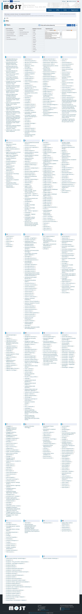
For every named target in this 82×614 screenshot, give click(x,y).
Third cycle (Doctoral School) (11, 39)
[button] (3, 1)
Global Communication (67, 179)
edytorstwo (28, 161)
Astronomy (27, 126)
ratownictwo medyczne (48, 432)
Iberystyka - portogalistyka (31, 238)
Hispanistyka (9, 238)
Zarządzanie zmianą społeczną (13, 595)
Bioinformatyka (47, 86)
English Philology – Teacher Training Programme (30, 191)
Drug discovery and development (10, 166)
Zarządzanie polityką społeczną (13, 583)
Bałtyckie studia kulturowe (49, 59)
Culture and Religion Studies (68, 89)
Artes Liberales (28, 118)
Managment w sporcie (30, 344)
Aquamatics (28, 97)
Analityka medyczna (29, 76)
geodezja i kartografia (67, 145)
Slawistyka (64, 431)
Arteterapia (28, 120)
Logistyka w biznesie (11, 363)
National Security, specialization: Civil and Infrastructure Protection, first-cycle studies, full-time (50, 356)
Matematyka (28, 347)
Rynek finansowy (47, 456)
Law (7, 336)
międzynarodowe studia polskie (32, 392)
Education (28, 149)
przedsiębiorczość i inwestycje (13, 496)
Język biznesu (46, 238)
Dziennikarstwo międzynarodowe (10, 186)
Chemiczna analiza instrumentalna (66, 74)
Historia (8, 239)
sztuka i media (65, 482)
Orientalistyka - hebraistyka (68, 356)
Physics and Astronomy (11, 446)
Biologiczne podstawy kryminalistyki (47, 95)
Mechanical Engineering (30, 356)
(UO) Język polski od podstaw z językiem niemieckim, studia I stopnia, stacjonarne (12, 91)
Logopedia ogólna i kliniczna (12, 368)
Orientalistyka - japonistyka (68, 361)
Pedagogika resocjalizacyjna (12, 438)
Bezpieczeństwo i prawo (49, 64)
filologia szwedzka (47, 200)
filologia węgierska (47, 203)
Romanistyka (46, 450)
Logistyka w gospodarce (11, 365)
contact (62, 609)
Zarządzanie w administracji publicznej (15, 590)
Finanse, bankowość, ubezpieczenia (47, 211)
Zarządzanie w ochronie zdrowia (13, 591)
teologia (8, 533)
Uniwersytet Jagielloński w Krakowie (52, 38)
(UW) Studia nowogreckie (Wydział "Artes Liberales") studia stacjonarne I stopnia (13, 127)
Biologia (45, 88)
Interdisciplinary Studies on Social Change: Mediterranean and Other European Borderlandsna (32, 274)
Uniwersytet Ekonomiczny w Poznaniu (52, 35)
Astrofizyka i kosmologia (30, 123)
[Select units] (60, 33)
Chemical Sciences (66, 72)
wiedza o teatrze (66, 525)
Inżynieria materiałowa (30, 306)
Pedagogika (9, 426)
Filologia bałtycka (47, 149)
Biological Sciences (48, 93)
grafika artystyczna (66, 190)
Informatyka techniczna (30, 269)
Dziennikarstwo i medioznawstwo (10, 177)
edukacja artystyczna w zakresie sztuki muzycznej (31, 156)
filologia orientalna (48, 181)
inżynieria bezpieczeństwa (31, 288)
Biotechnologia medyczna (49, 101)
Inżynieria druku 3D (29, 293)
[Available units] (52, 35)
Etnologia (27, 203)
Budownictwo (46, 106)
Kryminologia (65, 276)
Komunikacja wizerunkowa (68, 253)
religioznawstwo (47, 435)
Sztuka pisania (65, 484)
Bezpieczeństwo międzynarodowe (47, 69)
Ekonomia (27, 169)
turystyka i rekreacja (11, 545)
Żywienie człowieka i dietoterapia (51, 558)
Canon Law (65, 59)
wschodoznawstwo (66, 529)
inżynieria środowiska (30, 320)
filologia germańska (48, 159)
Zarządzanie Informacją (11, 573)
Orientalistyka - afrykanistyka (68, 352)
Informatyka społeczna (30, 266)
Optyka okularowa (66, 349)
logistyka (8, 358)
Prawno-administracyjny (12, 472)
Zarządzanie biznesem (11, 566)
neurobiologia (46, 347)
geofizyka (64, 150)
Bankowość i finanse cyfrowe (50, 60)
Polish (34, 46)
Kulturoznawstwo (66, 285)
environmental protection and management (31, 199)
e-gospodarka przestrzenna (31, 163)
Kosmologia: (65, 263)
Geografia (65, 152)
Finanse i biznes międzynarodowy (47, 214)
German (34, 44)
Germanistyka (65, 177)
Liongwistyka (9, 350)
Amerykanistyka (29, 68)
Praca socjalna (10, 470)
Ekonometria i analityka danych (32, 168)
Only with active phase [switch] (45, 25)
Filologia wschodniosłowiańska (50, 207)
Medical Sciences (29, 370)
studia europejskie (66, 463)
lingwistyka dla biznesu (11, 340)
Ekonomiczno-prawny (30, 173)
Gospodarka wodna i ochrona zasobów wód (68, 186)
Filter (69, 25)
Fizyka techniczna (47, 229)
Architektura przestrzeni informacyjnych (30, 108)
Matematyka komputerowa (31, 349)
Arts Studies (28, 121)
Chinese (34, 33)
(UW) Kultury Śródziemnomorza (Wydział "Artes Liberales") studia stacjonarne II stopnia (13, 113)
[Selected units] (69, 35)
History (8, 243)
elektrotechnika (28, 182)
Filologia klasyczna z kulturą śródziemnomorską (49, 175)
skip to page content (0, 0)
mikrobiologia (28, 397)
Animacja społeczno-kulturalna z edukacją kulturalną (32, 90)
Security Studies (66, 426)
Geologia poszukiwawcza (68, 167)
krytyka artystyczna (66, 281)
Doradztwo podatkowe (11, 161)
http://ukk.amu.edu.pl (45, 609)
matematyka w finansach (31, 351)
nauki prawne (46, 364)
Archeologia (28, 100)
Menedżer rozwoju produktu (31, 376)
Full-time (21, 30)
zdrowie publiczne (10, 598)
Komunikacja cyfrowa (67, 244)
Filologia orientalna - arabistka (50, 182)
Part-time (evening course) (24, 32)
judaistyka (46, 248)
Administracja (28, 59)
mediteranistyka (29, 372)
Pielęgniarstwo (10, 448)
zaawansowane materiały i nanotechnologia (16, 558)
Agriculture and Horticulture (31, 62)
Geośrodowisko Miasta (67, 172)
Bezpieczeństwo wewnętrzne (50, 78)
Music (26, 404)
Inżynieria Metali (29, 311)
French (34, 37)
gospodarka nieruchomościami (69, 182)
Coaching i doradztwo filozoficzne (66, 77)
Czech (34, 35)
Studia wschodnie (66, 476)
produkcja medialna (11, 480)
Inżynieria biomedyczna (30, 290)
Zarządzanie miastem (11, 576)
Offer (57, 10)
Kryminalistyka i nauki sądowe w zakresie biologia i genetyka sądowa (69, 271)
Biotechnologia (47, 99)
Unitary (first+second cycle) (11, 35)
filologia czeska (47, 155)
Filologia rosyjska (47, 192)
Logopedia (9, 366)
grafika (64, 189)
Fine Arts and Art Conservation (50, 221)
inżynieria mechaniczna (30, 307)
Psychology (9, 504)
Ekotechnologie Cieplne (30, 174)
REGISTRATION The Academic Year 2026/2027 (35, 6)
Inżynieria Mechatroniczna (31, 309)
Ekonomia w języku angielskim (32, 171)
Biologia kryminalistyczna (49, 89)
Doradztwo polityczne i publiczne (11, 163)
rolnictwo (45, 448)
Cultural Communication (68, 85)
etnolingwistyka (29, 201)
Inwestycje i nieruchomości (31, 285)
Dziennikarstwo (10, 172)
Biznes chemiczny (47, 102)
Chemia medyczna (66, 65)
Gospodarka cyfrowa (67, 181)
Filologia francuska (48, 157)
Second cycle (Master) (10, 33)
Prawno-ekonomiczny (11, 474)
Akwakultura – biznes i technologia (29, 66)
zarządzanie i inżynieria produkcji (14, 570)
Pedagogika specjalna (11, 440)
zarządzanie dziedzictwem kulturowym (15, 568)
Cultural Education (66, 87)
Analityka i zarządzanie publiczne (30, 74)
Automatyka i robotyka (30, 130)
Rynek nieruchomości (48, 458)
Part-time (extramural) (23, 33)
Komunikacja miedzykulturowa (69, 249)
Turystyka (8, 542)
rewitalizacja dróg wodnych (49, 443)
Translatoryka (9, 538)
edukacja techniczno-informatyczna (29, 159)
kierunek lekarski (66, 236)
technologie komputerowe (12, 532)
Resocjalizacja (46, 437)
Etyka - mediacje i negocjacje (31, 210)
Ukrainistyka (28, 522)
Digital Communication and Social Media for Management (13, 153)
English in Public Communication (29, 186)
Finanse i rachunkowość (49, 219)
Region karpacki (47, 434)
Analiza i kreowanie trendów (31, 81)
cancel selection (72, 14)
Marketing (27, 346)
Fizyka (45, 224)
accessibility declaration (65, 608)
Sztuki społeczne (66, 485)
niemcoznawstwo (47, 349)
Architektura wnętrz (29, 110)
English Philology (29, 189)
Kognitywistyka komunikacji (68, 239)
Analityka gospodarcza (30, 72)
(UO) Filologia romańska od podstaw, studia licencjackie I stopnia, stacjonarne (12, 78)
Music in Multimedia (30, 406)
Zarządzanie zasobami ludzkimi (13, 593)
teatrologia (9, 522)
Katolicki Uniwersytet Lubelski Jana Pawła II (52, 33)
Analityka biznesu (29, 70)
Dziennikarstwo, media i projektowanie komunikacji (12, 183)
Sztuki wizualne (66, 487)
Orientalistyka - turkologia (68, 367)
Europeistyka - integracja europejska (30, 215)
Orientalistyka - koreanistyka (68, 362)
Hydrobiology (9, 246)
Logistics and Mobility (11, 357)
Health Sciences (10, 236)
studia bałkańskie (66, 460)
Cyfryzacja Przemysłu (67, 95)
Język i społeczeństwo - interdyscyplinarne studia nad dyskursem (49, 241)
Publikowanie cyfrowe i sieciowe (13, 505)
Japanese (34, 40)
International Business (30, 283)
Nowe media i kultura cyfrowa (50, 351)
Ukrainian (34, 49)
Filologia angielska (48, 147)
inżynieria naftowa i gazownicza (32, 312)
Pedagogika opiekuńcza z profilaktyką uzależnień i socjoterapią (11, 429)
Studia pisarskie (66, 469)
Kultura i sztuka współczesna (68, 283)
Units (65, 10)
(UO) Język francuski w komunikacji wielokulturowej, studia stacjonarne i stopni (13, 83)
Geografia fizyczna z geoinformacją (66, 154)
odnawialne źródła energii (68, 346)
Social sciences (65, 435)
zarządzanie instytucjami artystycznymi (15, 575)
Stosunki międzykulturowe (68, 448)
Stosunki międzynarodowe (68, 450)
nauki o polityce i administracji (49, 363)
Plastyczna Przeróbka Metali (12, 450)
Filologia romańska (48, 187)
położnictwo (9, 469)
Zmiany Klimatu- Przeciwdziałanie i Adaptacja (16, 600)
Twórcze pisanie (10, 551)
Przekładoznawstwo (11, 500)
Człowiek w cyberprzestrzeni (68, 97)
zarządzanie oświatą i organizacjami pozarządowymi (18, 581)
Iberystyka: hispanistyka (30, 239)
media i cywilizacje (29, 368)
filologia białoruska (48, 150)
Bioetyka (45, 83)
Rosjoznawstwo (47, 451)
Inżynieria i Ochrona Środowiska (32, 301)
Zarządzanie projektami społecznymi (14, 585)
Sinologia (64, 427)
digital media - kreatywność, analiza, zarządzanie (12, 156)
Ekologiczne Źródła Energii (31, 164)
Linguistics (9, 338)
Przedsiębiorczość (10, 494)
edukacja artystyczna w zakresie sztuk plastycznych (31, 153)
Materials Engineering (30, 352)
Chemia (64, 60)
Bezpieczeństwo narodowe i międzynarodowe (49, 74)
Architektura (28, 102)
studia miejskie (66, 468)
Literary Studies (10, 352)
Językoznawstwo (47, 247)
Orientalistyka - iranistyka (68, 359)
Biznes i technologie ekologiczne (50, 104)
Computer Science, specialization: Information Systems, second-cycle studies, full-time (69, 112)
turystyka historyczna (11, 543)
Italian (34, 51)
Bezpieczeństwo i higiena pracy (50, 62)
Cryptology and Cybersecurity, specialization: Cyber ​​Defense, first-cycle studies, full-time (68, 120)
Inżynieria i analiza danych (31, 296)
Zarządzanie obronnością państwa (14, 578)
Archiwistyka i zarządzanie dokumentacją (30, 113)
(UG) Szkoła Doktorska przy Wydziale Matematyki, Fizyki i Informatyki (12, 68)
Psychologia (9, 502)
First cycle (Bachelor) (10, 30)
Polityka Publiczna (10, 464)
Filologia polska (47, 184)
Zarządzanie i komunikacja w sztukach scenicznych (17, 571)
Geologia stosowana (67, 169)
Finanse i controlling (48, 216)
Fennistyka (46, 142)
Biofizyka (45, 84)
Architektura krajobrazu (30, 105)
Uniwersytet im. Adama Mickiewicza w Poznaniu (52, 37)
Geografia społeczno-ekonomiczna (66, 157)
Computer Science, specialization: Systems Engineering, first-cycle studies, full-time (69, 116)
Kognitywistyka (66, 238)
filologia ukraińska (47, 202)
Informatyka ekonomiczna (31, 258)
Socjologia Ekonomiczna (67, 441)
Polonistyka (9, 467)
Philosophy (9, 441)
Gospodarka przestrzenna (68, 184)
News (50, 10)
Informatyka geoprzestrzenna (32, 259)
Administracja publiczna (30, 60)
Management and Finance (31, 336)
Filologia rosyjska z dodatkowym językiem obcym (50, 194)
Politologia (9, 456)
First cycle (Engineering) (10, 32)
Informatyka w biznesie (30, 271)
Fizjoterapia (46, 223)
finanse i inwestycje (48, 218)
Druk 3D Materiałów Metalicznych (10, 169)
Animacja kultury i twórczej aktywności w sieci (30, 87)
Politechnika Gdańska (52, 34)
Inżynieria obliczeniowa (30, 316)
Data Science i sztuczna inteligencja (11, 145)
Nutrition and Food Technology (50, 352)
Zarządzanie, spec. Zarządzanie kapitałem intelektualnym (19, 586)
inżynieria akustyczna (30, 286)
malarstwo (27, 335)
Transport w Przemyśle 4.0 (12, 540)
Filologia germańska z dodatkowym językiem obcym (50, 161)
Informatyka (28, 256)
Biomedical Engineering (49, 97)
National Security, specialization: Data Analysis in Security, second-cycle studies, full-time (50, 360)
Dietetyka (8, 150)
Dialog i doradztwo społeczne (13, 149)
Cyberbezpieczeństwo (67, 90)
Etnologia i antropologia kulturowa (30, 205)
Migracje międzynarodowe (31, 395)
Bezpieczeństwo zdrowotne (49, 79)
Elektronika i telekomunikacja (31, 179)
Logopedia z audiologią (11, 370)
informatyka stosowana (30, 267)
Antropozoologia (29, 95)
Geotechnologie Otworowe (68, 174)
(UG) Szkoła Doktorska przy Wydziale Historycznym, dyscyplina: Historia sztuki (11, 63)
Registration (74, 10)
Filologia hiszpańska (48, 166)
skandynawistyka (66, 429)
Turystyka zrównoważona (12, 550)
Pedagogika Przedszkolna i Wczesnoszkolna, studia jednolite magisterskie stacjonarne (13, 509)
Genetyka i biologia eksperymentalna (66, 143)
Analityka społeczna (29, 78)
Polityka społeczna (10, 465)
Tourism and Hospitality (11, 537)
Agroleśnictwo (28, 64)
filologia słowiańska (48, 198)
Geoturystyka (65, 176)
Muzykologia (28, 408)
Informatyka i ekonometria (31, 264)
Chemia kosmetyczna (67, 62)
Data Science (9, 142)
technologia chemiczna (11, 524)
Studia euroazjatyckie (67, 461)
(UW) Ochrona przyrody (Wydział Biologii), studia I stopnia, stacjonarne (13, 104)
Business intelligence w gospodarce (48, 110)
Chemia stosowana (66, 67)
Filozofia (45, 208)
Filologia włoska (47, 205)
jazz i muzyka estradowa (49, 236)
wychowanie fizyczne (67, 530)
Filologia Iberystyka (48, 168)
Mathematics (28, 354)
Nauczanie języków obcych (49, 336)
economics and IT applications (32, 147)
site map (62, 607)
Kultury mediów (66, 292)
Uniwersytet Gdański (52, 36)
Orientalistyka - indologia (68, 357)
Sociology (64, 437)
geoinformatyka (66, 164)
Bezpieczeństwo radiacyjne (49, 76)
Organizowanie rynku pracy (68, 351)
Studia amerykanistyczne (68, 453)
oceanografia (65, 335)
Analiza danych (28, 80)
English (34, 30)
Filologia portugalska (48, 186)
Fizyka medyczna (47, 228)
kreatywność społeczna (67, 267)
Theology (8, 535)
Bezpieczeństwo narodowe (49, 71)
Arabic (34, 32)
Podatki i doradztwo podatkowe (13, 451)
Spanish (34, 39)
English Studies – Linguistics (31, 193)
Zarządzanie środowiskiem (12, 588)
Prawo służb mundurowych (12, 479)
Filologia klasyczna (47, 170)
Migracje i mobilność (30, 393)
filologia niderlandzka (48, 177)
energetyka (28, 184)
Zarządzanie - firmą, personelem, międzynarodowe (17, 561)
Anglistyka (27, 83)
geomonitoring (65, 171)
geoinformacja (65, 162)
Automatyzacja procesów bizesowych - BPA (30, 135)
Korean (34, 42)
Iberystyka (27, 236)
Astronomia (28, 125)
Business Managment (48, 115)
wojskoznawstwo (66, 527)
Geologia (64, 166)
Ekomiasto (27, 166)
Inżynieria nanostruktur (30, 314)
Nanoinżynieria (47, 335)
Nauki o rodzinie (47, 346)
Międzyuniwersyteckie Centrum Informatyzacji (38, 612)
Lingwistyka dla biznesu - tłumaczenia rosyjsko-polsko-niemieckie (12, 343)
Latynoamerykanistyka (11, 335)
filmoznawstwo (47, 144)
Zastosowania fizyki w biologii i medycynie (15, 596)
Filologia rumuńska (48, 197)
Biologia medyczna (47, 91)
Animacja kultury (29, 85)
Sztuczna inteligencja (67, 480)
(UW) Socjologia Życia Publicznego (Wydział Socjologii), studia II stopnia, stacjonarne (13, 108)
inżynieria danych (29, 291)
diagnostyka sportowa (11, 147)
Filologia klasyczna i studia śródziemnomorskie (49, 172)
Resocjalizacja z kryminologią (50, 439)
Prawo (8, 475)
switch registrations (64, 14)
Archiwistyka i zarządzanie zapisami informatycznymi (31, 116)
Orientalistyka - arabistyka (68, 354)
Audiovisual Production (30, 128)
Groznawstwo (65, 192)
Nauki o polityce (47, 344)
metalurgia (28, 378)
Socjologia (65, 439)
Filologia (45, 145)
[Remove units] (60, 34)
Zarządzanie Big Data (11, 565)
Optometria (65, 347)
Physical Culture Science (12, 443)
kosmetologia (65, 261)
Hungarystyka (9, 244)
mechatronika (28, 364)
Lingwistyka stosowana (11, 346)
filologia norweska (47, 179)
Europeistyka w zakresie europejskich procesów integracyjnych (30, 218)
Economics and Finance (30, 145)
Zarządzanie (9, 560)
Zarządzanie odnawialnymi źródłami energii (16, 580)
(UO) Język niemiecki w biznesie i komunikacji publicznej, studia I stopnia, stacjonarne (13, 87)
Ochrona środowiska (67, 341)
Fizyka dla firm (47, 226)
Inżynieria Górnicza (29, 295)
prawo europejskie (10, 477)
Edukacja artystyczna (30, 150)
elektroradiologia (29, 181)
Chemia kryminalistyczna (68, 64)
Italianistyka (28, 325)
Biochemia (46, 81)
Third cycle (8, 37)
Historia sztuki (10, 241)
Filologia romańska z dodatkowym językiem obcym (50, 190)
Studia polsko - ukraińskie (68, 471)
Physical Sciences (10, 445)
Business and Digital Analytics (50, 107)
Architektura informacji (30, 104)
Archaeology (28, 99)
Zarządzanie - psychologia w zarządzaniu (15, 563)
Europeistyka (28, 212)
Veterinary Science (47, 522)
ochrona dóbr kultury (67, 336)
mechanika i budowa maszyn (31, 359)
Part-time (21, 35)
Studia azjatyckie (66, 458)
